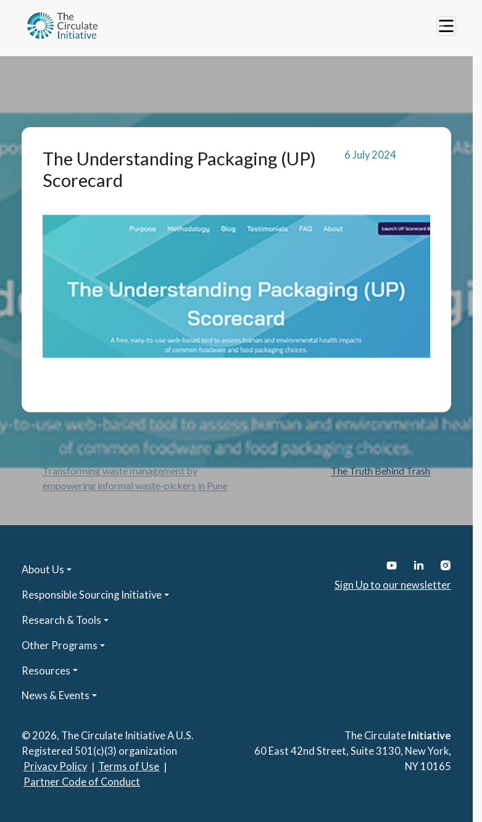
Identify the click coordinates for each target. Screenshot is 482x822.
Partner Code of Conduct (81, 782)
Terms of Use (128, 766)
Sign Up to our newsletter (392, 585)
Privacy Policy (55, 766)
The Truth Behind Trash (380, 470)
